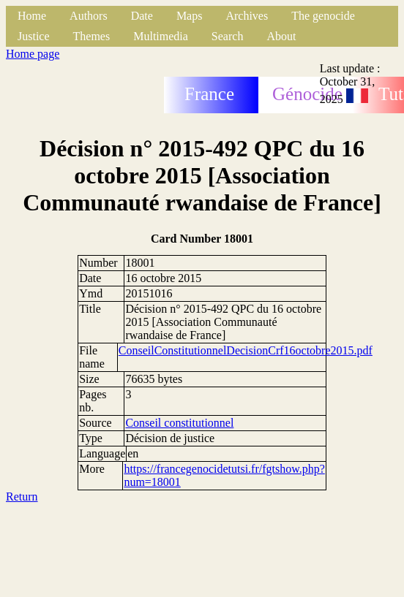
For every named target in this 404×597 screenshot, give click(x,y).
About (281, 36)
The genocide (323, 15)
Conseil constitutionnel (179, 423)
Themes (92, 36)
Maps (189, 15)
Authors (89, 15)
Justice (34, 36)
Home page (32, 53)
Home (32, 15)
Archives (246, 15)
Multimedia (160, 36)
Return (22, 496)
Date (142, 15)
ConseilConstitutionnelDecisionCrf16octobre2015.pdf (246, 350)
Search (228, 36)
